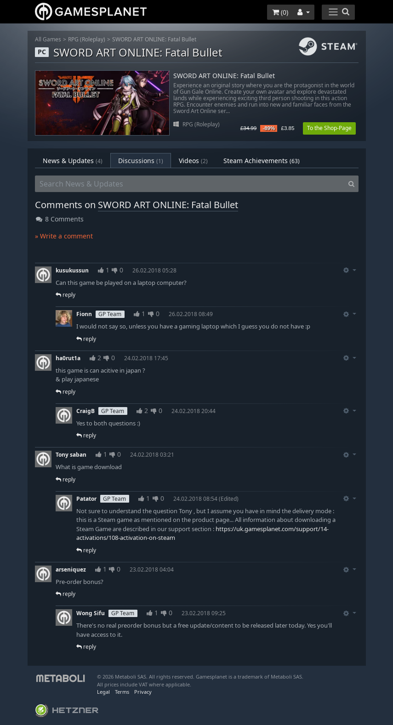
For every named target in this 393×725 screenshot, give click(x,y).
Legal (103, 691)
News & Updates (73, 160)
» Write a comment (64, 236)
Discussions (140, 160)
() (280, 12)
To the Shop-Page (329, 128)
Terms (122, 691)
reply (65, 295)
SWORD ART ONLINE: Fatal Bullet (154, 39)
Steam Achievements (261, 160)
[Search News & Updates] (190, 184)
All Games (48, 39)
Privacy (143, 691)
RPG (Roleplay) (86, 39)
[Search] (351, 184)
